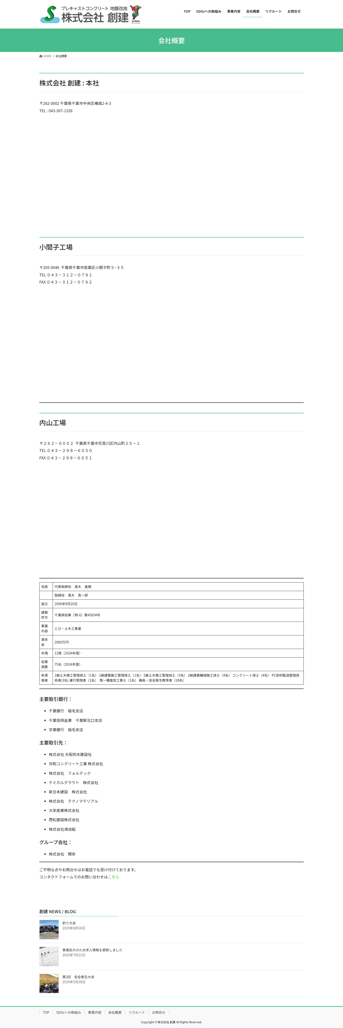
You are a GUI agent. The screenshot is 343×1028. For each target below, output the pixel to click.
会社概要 (114, 1012)
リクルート (136, 1012)
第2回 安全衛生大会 (78, 976)
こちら (113, 877)
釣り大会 (69, 923)
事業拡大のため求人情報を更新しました (92, 949)
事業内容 (94, 1012)
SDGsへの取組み (68, 1012)
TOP (46, 1012)
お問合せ (158, 1012)
